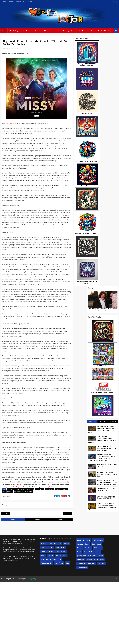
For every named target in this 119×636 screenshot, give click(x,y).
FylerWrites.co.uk (7, 540)
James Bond (81, 610)
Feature (42, 598)
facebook (29, 573)
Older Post (53, 568)
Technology (81, 618)
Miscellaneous (82, 31)
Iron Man (100, 618)
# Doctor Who (29, 542)
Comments (19, 2)
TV (60, 598)
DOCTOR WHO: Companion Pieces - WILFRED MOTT (107, 248)
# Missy (15, 544)
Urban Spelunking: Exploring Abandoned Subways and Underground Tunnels (103, 190)
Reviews (28, 31)
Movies (47, 31)
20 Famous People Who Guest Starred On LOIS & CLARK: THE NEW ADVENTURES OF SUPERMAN (102, 208)
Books (42, 606)
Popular (92, 173)
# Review (21, 544)
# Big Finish (10, 542)
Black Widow (58, 617)
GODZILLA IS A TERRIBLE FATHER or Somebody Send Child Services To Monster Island (103, 258)
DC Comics (97, 602)
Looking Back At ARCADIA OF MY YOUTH (107, 240)
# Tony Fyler (40, 544)
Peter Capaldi (59, 602)
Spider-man (56, 614)
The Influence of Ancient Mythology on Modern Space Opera (108, 225)
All (9, 31)
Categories (17, 31)
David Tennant (60, 606)
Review (42, 602)
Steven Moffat (88, 606)
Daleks (99, 610)
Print (73, 31)
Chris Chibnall (45, 614)
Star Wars (87, 602)
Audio (102, 614)
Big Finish (86, 595)
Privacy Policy (31, 633)
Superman (91, 618)
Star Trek (50, 606)
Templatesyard (21, 633)
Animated (80, 614)
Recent (103, 173)
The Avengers (82, 622)
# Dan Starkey (19, 542)
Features (37, 31)
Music (79, 606)
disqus (10, 573)
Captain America (46, 617)
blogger (49, 573)
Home (4, 2)
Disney (42, 610)
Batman (50, 610)
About (11, 2)
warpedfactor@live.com (9, 614)
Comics (50, 602)
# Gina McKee (39, 542)
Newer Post (5, 568)
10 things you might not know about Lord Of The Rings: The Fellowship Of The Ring (102, 180)
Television (56, 31)
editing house (6, 535)
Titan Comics (95, 598)
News (93, 31)
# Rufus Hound (30, 544)
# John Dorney (49, 542)
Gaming (65, 31)
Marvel (79, 602)
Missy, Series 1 (9, 125)
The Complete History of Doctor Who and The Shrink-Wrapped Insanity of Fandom (108, 233)
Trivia (87, 598)
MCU (95, 614)
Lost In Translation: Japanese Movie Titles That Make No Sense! (107, 199)
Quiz (66, 617)
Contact (29, 2)
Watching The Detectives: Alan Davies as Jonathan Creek (103, 61)
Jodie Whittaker (60, 610)
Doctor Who (102, 31)
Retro (97, 606)
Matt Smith (91, 610)
